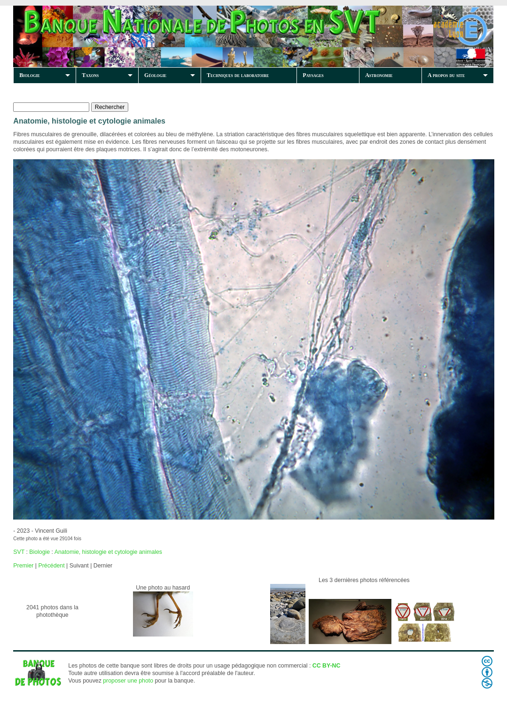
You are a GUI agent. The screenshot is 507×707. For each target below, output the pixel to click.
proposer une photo (128, 680)
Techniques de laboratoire (238, 75)
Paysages (313, 75)
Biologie (29, 75)
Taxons (90, 75)
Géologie (155, 75)
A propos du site (446, 75)
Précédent (51, 565)
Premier (23, 565)
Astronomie (378, 75)
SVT (18, 552)
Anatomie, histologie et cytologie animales (108, 552)
